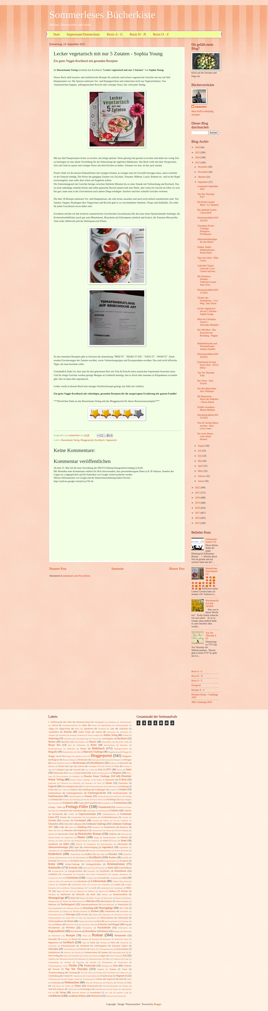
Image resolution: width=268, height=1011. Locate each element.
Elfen (99, 783)
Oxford (90, 921)
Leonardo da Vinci (55, 878)
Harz (58, 830)
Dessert (70, 773)
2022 (197, 487)
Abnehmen (112, 722)
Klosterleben (81, 858)
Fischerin (65, 799)
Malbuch (91, 891)
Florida (86, 799)
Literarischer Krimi (78, 884)
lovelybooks (95, 992)
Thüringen (105, 966)
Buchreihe (124, 763)
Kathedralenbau (105, 851)
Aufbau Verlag (110, 735)
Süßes (107, 959)
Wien (129, 982)
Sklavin (78, 952)
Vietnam (98, 979)
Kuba (93, 868)
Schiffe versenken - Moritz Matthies (206, 408)
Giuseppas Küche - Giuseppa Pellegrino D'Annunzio (206, 230)
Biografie (52, 752)
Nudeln (95, 915)
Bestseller (124, 745)
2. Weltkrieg (53, 722)
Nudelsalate (106, 915)
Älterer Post (177, 568)
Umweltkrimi (111, 973)
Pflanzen (58, 924)
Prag (126, 924)
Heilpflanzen (82, 830)
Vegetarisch (111, 440)
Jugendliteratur (54, 851)
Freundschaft (104, 807)
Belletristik (81, 745)
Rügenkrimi (53, 942)
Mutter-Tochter (94, 898)
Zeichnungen (85, 989)
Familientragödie (74, 796)
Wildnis (68, 986)
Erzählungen (100, 789)
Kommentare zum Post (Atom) (75, 576)
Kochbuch (100, 440)
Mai (200, 461)
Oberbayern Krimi (121, 915)
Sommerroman (90, 952)
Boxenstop (106, 760)
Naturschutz (123, 904)
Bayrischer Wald (121, 742)
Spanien (104, 952)
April (201, 466)
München (52, 904)
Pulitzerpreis (123, 928)
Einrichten (77, 783)
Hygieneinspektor (109, 837)
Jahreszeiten (122, 844)
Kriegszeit (124, 861)
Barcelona (65, 742)
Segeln (92, 949)
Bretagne (127, 760)
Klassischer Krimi (65, 858)
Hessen (109, 830)
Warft (129, 979)
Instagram (196, 685)
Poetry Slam (90, 924)
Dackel (119, 770)
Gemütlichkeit (76, 817)
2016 (197, 518)
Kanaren (92, 851)
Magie (59, 891)
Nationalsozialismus (89, 904)
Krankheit (75, 861)
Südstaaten (81, 959)
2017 (197, 513)
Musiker (82, 898)
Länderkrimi (105, 888)
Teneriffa (93, 962)
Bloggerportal (87, 440)
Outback (81, 921)
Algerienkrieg (106, 725)
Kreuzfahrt (87, 861)
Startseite (117, 568)
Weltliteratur (97, 983)
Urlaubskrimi (78, 976)
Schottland (84, 946)
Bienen (83, 748)
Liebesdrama (81, 881)
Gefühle (71, 814)
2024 (197, 157)
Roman (97, 935)
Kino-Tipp (100, 854)
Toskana (112, 969)
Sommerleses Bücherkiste (102, 14)
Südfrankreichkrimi (66, 959)
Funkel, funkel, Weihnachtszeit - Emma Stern (206, 250)
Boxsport (116, 760)
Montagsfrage (56, 897)
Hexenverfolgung (121, 830)
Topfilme (100, 969)
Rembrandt (127, 931)
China (116, 766)
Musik (73, 898)
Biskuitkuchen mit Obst (71, 752)
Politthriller (103, 924)
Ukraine (99, 973)
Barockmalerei (79, 742)
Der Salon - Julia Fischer (205, 382)
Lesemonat (72, 877)
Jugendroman (69, 850)
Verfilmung (52, 979)
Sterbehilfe (75, 956)
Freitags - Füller (55, 807)
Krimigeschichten (93, 864)
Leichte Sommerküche (98, 874)
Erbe (84, 786)
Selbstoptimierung (106, 949)
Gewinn (52, 820)
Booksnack (83, 760)
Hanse (50, 830)
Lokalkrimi (105, 884)
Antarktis (51, 735)
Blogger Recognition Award (76, 756)
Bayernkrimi (107, 742)
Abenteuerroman (83, 722)
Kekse (126, 851)
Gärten (71, 827)
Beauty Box (54, 745)
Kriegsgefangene (109, 861)
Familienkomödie (120, 793)
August (201, 445)
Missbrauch (66, 894)
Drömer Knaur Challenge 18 (81, 780)
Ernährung (123, 786)
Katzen (117, 851)
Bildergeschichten (121, 749)
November (203, 172)
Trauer (125, 969)
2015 (197, 523)
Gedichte (114, 810)
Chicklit (107, 766)
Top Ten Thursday (76, 969)
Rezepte (70, 935)
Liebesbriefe (68, 881)
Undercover (124, 973)
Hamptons (96, 827)
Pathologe (125, 921)
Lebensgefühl (67, 874)
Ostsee (70, 921)
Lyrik (94, 888)
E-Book (123, 779)
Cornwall (77, 769)
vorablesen (54, 995)
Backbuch (122, 738)
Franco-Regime (125, 799)
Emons (109, 783)
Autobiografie (107, 738)
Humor (81, 837)
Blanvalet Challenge (93, 752)
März (201, 471)
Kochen (112, 857)
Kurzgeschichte (58, 871)
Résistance (107, 939)
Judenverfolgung (90, 847)
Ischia (114, 841)
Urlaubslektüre (91, 976)
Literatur (94, 884)
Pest (49, 924)
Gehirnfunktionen (109, 814)
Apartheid (62, 735)
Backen (51, 741)
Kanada (82, 850)
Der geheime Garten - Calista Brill (207, 211)
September (203, 182)
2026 (197, 147)
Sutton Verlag (114, 956)
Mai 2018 (69, 891)
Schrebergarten (100, 946)
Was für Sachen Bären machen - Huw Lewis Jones (207, 426)
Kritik (85, 868)
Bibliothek (71, 749)
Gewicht (125, 817)
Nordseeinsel (110, 911)
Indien (61, 841)
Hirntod (51, 834)
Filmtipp (128, 796)
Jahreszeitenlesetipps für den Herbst (207, 240)
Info (68, 841)
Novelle (84, 914)
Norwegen (71, 914)
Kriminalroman (116, 864)
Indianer (51, 841)
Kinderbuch (55, 854)
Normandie (124, 911)
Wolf (50, 989)
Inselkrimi (95, 841)
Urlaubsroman (106, 976)
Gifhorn (106, 820)
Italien (66, 844)
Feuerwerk (117, 796)
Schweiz (82, 949)
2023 (197, 162)
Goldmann (76, 824)
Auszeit (95, 739)
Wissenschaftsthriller (110, 986)
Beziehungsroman (55, 749)
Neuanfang (88, 908)
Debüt (128, 769)
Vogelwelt (110, 979)
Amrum (98, 732)
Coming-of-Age (62, 769)
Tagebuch (117, 959)
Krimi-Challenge (72, 864)
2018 (197, 508)
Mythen (65, 901)
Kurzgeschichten (75, 871)
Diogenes (116, 773)
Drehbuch (76, 776)
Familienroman (55, 796)
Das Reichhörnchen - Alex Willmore (207, 390)
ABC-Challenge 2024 (201, 702)
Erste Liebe (62, 790)
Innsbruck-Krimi (81, 841)
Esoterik (112, 790)
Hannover (124, 827)
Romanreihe (120, 935)
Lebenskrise (80, 874)
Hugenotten (68, 837)
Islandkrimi (53, 844)
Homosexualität (54, 837)
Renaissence (56, 936)
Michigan (52, 894)
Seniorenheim (122, 949)
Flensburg (76, 799)
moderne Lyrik (122, 993)
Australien (68, 739)
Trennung (72, 972)
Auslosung (53, 738)
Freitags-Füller (77, 806)
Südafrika (52, 959)
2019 (197, 502)
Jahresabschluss (107, 844)
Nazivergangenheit (55, 908)
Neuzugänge (106, 907)
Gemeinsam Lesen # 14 (211, 540)
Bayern (92, 741)
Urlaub (66, 976)
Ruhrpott (85, 939)
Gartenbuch (64, 810)
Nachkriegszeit (68, 904)
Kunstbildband (125, 868)
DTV (108, 769)
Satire (113, 942)
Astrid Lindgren (94, 735)
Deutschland (81, 773)
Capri (71, 766)
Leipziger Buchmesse (119, 874)
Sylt (125, 955)
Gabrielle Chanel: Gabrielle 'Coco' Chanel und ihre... (207, 268)
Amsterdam (111, 732)
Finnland (55, 799)
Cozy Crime (89, 770)
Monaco (105, 894)
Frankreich (68, 803)
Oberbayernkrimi (54, 918)
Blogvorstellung (69, 760)
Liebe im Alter (54, 881)
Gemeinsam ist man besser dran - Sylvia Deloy (207, 365)
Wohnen (125, 986)
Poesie (79, 924)
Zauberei (60, 989)
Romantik (52, 939)
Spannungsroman (118, 952)
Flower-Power (97, 799)
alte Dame (114, 989)
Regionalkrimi (56, 931)
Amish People (84, 732)
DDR (100, 769)
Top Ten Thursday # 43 (211, 636)
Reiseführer (90, 931)
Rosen (74, 939)
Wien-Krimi (56, 986)
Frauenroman (120, 803)
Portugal (115, 924)
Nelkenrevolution (72, 908)
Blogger (126, 752)
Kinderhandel (75, 854)
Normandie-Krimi (55, 915)
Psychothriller (104, 927)
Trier (82, 973)
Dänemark (109, 780)
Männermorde (77, 901)
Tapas (126, 959)
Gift (114, 820)
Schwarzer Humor (120, 946)
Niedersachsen (53, 911)
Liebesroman (98, 881)
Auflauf (126, 735)
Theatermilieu (107, 962)
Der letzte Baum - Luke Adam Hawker (205, 436)
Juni (200, 456)
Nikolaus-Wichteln (80, 911)
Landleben (52, 874)
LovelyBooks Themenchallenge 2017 (74, 888)
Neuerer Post (57, 568)
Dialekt (94, 773)
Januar (201, 481)
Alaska (94, 725)
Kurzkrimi (91, 871)
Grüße (61, 827)
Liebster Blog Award (120, 881)
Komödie (125, 858)
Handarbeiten (109, 827)
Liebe (124, 877)
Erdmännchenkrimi (96, 786)
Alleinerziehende (121, 725)
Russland (95, 939)
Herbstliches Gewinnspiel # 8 (212, 571)
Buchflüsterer (97, 763)
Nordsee (95, 911)
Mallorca (113, 891)
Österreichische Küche (114, 996)
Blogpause (127, 756)
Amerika (68, 732)
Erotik (51, 789)
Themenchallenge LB (56, 966)
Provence (70, 927)
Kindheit (88, 854)
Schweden (53, 949)
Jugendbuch (107, 847)
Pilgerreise (70, 924)
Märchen (90, 901)
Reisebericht (76, 931)
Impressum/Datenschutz (83, 34)
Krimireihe (54, 867)
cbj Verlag (61, 992)
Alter (112, 728)
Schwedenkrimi (69, 949)
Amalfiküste (53, 732)
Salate (92, 942)
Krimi (51, 864)
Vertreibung (87, 979)
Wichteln (120, 983)
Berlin (94, 745)
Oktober (202, 177)
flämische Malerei (79, 993)
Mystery (119, 898)
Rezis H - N (138, 34)
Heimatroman (97, 830)
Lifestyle (51, 884)
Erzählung (86, 789)
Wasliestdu (56, 982)
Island (123, 840)
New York (123, 908)
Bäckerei (51, 766)
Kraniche (64, 861)
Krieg (97, 861)
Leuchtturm (113, 878)
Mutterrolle (108, 898)
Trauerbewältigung (56, 972)
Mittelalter (80, 894)
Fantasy (88, 796)
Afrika (84, 725)
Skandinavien (54, 952)
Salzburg (103, 943)
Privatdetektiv (54, 928)
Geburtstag (102, 811)
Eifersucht (64, 783)
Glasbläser (124, 820)
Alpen (77, 729)
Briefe (53, 763)
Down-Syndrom (62, 776)
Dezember (203, 167)
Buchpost (112, 763)
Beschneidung (109, 745)
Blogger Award (55, 756)
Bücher (62, 766)
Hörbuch (124, 837)
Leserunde (101, 878)
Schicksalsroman (68, 946)
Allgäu (51, 728)
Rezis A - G (115, 34)
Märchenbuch (106, 901)
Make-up (80, 891)
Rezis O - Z (161, 34)
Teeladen (67, 962)
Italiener (79, 844)
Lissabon (63, 884)
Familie (123, 789)
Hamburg (82, 827)
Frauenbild (92, 803)
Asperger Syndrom (77, 735)
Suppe (102, 956)
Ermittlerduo (111, 786)
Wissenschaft (92, 986)
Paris (99, 921)
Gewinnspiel (80, 820)
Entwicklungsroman (69, 786)
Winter (78, 986)
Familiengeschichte (97, 793)
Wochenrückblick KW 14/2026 (212, 603)
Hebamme (68, 830)
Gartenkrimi (77, 810)
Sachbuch (68, 942)
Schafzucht (124, 943)
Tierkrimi (127, 966)
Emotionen (123, 783)
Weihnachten (71, 982)
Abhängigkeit (99, 722)
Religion (116, 931)
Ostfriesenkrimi (106, 918)
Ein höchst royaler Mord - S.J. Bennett (207, 203)
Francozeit (55, 803)
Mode (92, 894)
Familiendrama (54, 793)
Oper (80, 918)
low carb (108, 993)
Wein (88, 983)
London (117, 884)
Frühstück (119, 807)
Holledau (113, 834)
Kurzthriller (105, 871)
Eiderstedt (52, 783)
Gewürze (95, 820)
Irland (105, 840)
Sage (84, 943)
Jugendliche (123, 847)
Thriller (73, 965)
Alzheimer (123, 728)
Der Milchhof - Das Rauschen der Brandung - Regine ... (207, 334)
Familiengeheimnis (74, 793)
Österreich (96, 996)
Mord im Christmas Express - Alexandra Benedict (208, 322)
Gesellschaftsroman (109, 817)
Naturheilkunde (108, 904)
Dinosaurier (104, 773)
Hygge (96, 837)
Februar (202, 476)
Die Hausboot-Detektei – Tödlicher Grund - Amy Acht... (207, 280)
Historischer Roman (89, 833)
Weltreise (109, 983)
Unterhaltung (53, 976)
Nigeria (66, 911)
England (52, 786)
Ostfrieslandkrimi (55, 921)
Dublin (99, 780)
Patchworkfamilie (111, 921)
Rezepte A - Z (197, 690)
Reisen (105, 931)
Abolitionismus (125, 722)
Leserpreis (90, 878)
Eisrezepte (89, 783)
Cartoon (80, 766)
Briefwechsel (64, 763)
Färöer (128, 807)
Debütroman (58, 773)
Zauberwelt (72, 989)
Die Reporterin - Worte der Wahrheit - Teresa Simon (207, 399)
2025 (197, 152)
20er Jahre (67, 722)
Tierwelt (56, 969)
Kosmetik (52, 861)
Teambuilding (53, 962)
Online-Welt (70, 918)
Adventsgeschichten (69, 725)
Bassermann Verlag (70, 440)
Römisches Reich (121, 939)
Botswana (95, 760)
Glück (66, 824)
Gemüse (63, 817)
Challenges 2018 (94, 766)
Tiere (115, 965)
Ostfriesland (123, 918)
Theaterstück (123, 962)
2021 (197, 492)
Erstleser (74, 789)
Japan (76, 847)
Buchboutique (79, 763)
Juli (200, 450)
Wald (121, 979)
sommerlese (201, 106)
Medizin (124, 891)
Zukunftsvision (100, 989)
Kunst (110, 867)
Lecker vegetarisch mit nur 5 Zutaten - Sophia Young (207, 311)
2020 (197, 497)
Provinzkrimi (87, 928)
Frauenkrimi (106, 803)
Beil (69, 745)
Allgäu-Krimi (64, 728)
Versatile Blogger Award (70, 979)
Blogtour (55, 760)
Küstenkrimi (120, 871)
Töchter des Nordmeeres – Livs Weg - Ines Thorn (207, 300)
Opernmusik (91, 918)
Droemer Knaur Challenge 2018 (99, 776)
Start (56, 34)
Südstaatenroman (95, 959)
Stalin (65, 956)
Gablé (53, 811)
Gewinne (66, 820)
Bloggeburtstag (113, 752)
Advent (54, 725)
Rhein (85, 936)
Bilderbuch (98, 748)
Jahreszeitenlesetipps (58, 847)
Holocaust (125, 834)
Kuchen (101, 868)
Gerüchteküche (91, 817)
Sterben (86, 956)
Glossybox (53, 824)
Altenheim (102, 729)
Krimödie (73, 867)
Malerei (102, 891)
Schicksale (52, 946)
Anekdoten (124, 732)
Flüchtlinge (111, 799)
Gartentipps (90, 811)
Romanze (64, 939)
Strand (94, 956)
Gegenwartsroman (87, 814)
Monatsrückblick (120, 894)
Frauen (81, 803)
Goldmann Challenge (96, 824)
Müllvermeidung (122, 901)
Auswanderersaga (82, 739)
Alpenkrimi (88, 728)
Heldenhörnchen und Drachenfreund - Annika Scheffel (207, 346)
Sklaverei (67, 952)
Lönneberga (117, 888)
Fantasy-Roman (104, 796)
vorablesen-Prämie (77, 996)
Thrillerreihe (90, 965)
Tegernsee (80, 962)
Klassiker (112, 854)
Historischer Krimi (66, 834)
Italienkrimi (91, 844)
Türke (90, 973)
